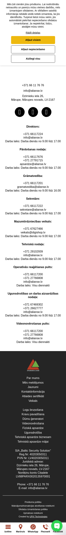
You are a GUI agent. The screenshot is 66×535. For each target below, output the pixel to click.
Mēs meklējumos (32, 382)
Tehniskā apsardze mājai (32, 441)
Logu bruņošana (33, 409)
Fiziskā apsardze (32, 428)
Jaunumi (33, 387)
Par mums (33, 378)
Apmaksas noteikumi (33, 513)
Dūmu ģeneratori (33, 418)
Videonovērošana (33, 423)
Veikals (33, 400)
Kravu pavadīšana (33, 414)
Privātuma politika (33, 502)
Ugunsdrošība (33, 432)
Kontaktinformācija (33, 391)
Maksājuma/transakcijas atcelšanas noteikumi (33, 506)
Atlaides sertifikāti (33, 396)
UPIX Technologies (38, 516)
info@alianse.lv (33, 90)
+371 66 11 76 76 (33, 85)
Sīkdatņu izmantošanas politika (33, 509)
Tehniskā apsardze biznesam (33, 437)
